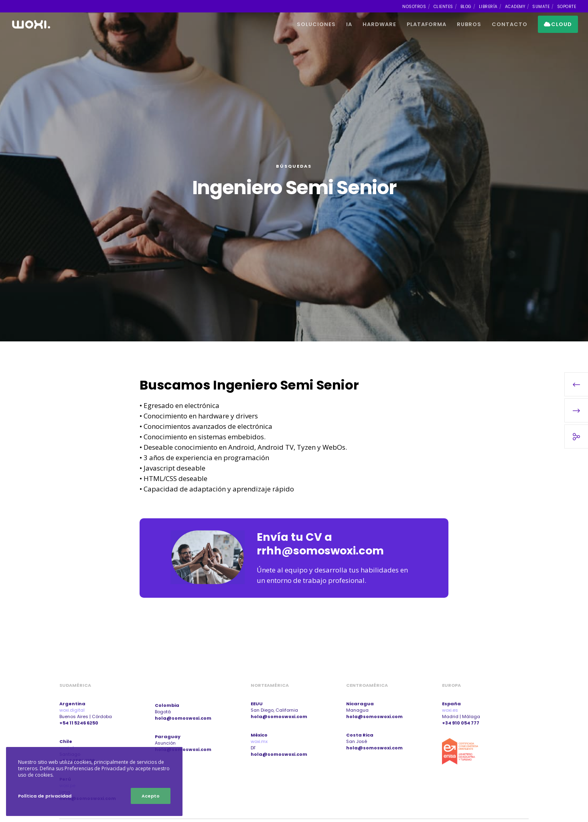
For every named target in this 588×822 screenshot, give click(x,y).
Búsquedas (294, 166)
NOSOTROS (414, 7)
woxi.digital (72, 710)
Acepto (151, 796)
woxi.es (450, 710)
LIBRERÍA (488, 7)
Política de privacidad (44, 796)
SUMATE (540, 7)
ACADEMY (515, 7)
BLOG (466, 7)
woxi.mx (259, 741)
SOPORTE (566, 7)
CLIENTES (443, 7)
